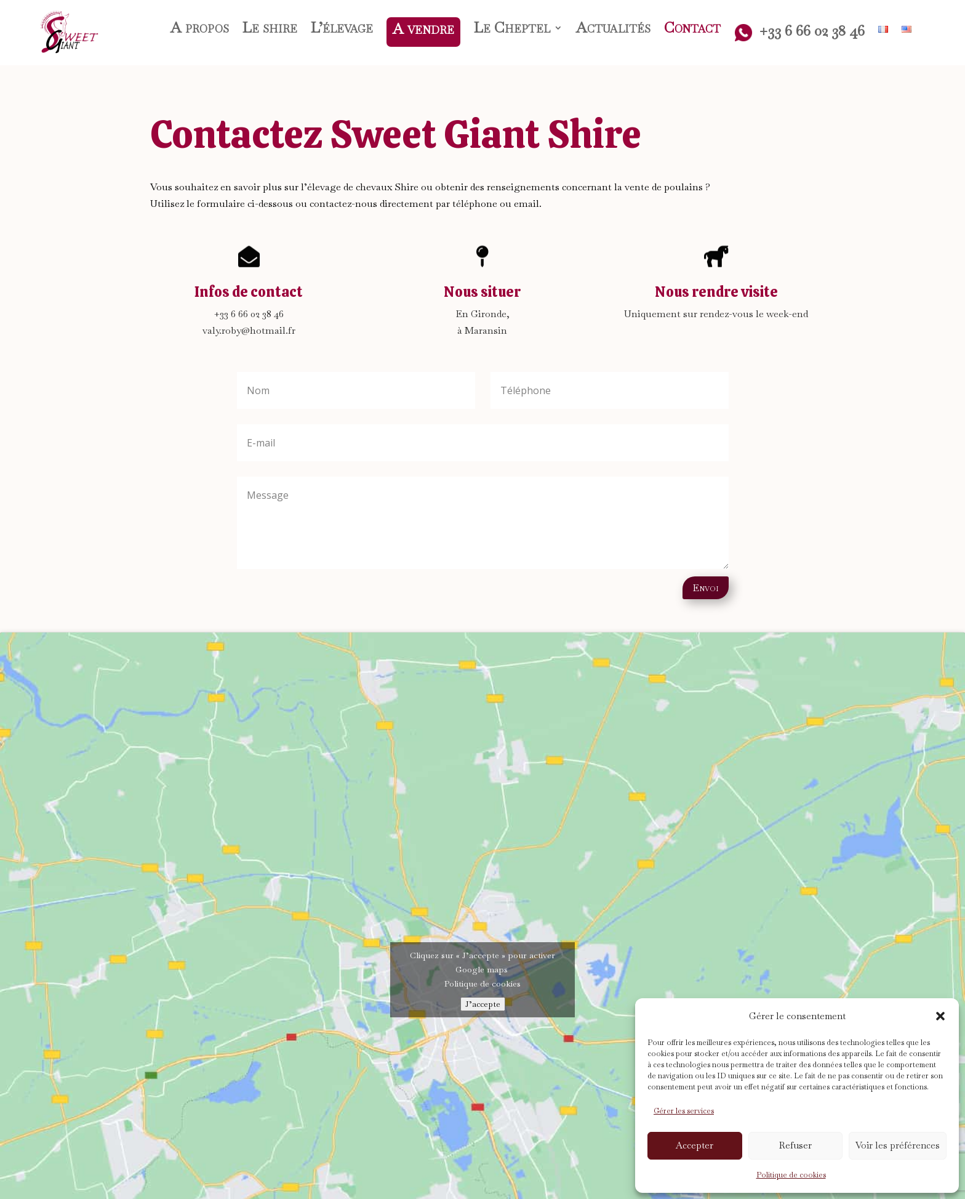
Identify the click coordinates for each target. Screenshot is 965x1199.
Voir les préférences (897, 1145)
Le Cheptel (512, 30)
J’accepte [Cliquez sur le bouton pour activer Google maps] (482, 1004)
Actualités (613, 30)
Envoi (705, 587)
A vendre (423, 28)
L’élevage (342, 30)
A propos (199, 30)
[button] (940, 1016)
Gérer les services (684, 1111)
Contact (692, 30)
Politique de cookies (791, 1175)
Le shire (269, 30)
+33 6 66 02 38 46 (799, 32)
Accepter (694, 1145)
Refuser (795, 1145)
